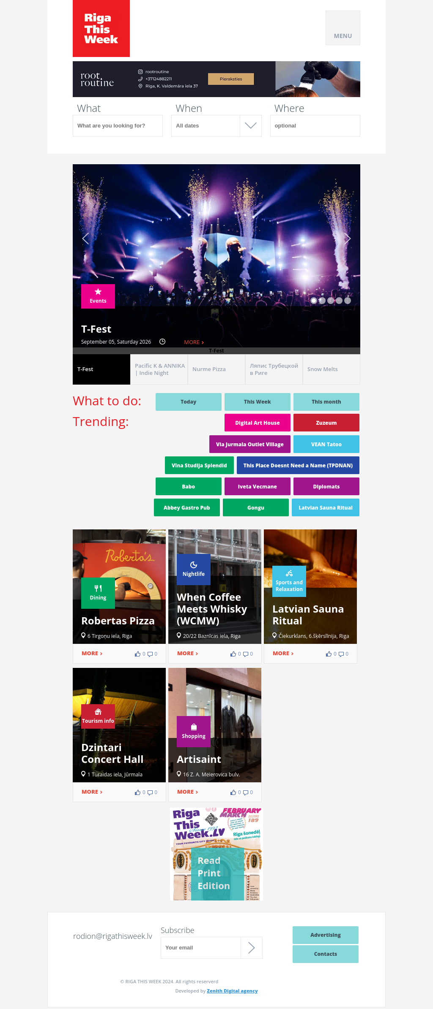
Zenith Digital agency (232, 990)
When (188, 108)
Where (289, 108)
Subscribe (178, 930)
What (89, 108)
